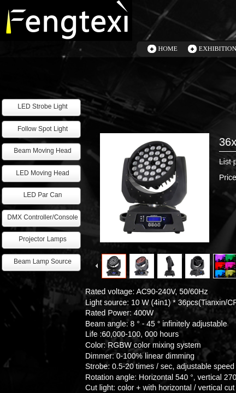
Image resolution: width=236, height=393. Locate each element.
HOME (168, 48)
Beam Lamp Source (43, 261)
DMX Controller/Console (42, 217)
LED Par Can (42, 195)
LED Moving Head (42, 173)
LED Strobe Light (42, 106)
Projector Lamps (42, 239)
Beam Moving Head (42, 150)
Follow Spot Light (42, 129)
